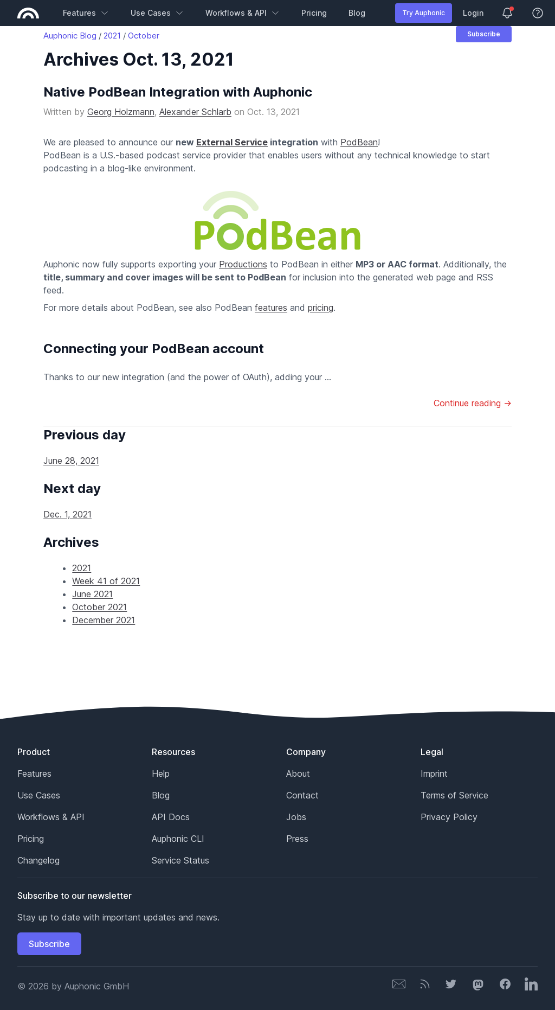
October (143, 35)
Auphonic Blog (69, 35)
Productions (243, 264)
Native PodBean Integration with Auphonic (177, 92)
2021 (112, 35)
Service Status (180, 860)
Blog (357, 12)
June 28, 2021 (71, 460)
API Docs (171, 816)
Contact (302, 795)
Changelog (38, 860)
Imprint (434, 773)
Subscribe (483, 34)
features (271, 307)
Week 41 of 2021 (106, 581)
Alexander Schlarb (195, 111)
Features (86, 12)
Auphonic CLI (178, 838)
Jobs (296, 816)
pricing (320, 307)
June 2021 (92, 594)
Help (161, 773)
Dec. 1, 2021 (67, 514)
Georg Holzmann (120, 111)
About (298, 773)
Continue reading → (473, 403)
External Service (232, 142)
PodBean (359, 142)
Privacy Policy (449, 816)
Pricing (314, 12)
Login (473, 12)
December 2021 (103, 620)
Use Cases (157, 12)
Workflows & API (242, 12)
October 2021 (99, 607)
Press (297, 838)
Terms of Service (454, 795)
